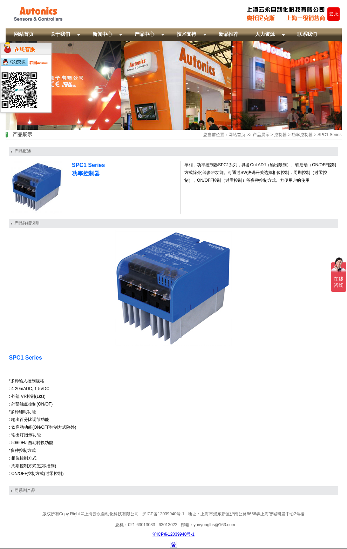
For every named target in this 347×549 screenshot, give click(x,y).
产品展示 (261, 134)
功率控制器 (302, 134)
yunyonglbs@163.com (214, 524)
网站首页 (237, 134)
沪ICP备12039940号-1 (173, 534)
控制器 (280, 134)
